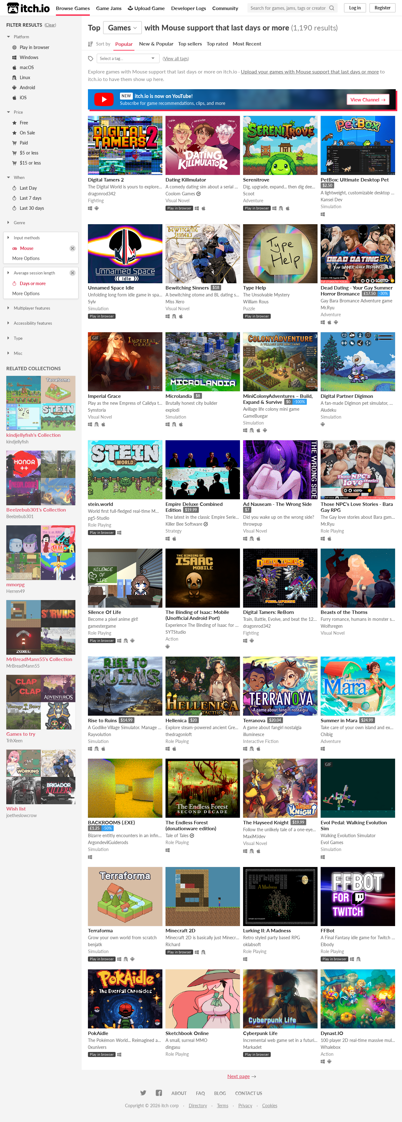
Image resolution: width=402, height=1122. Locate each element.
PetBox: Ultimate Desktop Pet (355, 179)
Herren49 (15, 591)
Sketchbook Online (187, 1033)
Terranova (254, 720)
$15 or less (26, 162)
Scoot (248, 193)
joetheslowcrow (21, 815)
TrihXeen (14, 740)
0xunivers (97, 1047)
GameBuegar (255, 416)
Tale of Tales (177, 835)
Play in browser (30, 47)
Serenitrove (256, 179)
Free (20, 122)
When (15, 177)
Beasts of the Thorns (344, 612)
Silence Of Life (104, 612)
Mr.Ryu (327, 307)
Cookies (269, 1105)
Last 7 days (26, 198)
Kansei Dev (331, 199)
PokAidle (98, 1033)
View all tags (176, 58)
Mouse (22, 248)
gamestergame (102, 626)
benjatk (95, 944)
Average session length (30, 272)
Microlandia (179, 396)
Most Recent (247, 43)
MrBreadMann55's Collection (39, 659)
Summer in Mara (339, 720)
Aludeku (328, 410)
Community (225, 8)
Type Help (254, 287)
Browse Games (73, 8)
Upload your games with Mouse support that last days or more (310, 71)
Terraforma (100, 930)
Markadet (252, 1047)
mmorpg (15, 584)
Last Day (24, 188)
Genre (15, 222)
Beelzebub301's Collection (36, 509)
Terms (222, 1105)
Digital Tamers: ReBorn (268, 612)
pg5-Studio (98, 518)
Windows (25, 57)
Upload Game (146, 8)
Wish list (16, 808)
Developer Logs (188, 8)
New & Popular (156, 43)
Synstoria (97, 410)
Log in (355, 7)
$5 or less (25, 152)
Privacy (245, 1105)
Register (382, 7)
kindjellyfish (17, 441)
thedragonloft (179, 734)
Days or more (29, 283)
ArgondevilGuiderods (108, 842)
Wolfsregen (332, 626)
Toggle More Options (40, 258)
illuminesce (253, 734)
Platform (17, 36)
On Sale (23, 132)
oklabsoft (252, 944)
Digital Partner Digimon (347, 396)
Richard (173, 944)
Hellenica (176, 720)
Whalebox (330, 1047)
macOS (23, 67)
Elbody (327, 944)
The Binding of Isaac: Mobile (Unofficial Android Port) (197, 615)
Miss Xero (175, 301)
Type (14, 338)
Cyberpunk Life (260, 1033)
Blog (220, 1093)
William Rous (256, 301)
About (179, 1093)
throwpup (252, 524)
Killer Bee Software (184, 524)
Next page (238, 1076)
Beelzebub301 (20, 516)
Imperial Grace (104, 396)
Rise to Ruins (102, 720)
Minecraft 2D (180, 930)
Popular (124, 44)
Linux (21, 77)
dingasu (173, 1047)
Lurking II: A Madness (267, 930)
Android (23, 87)
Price (14, 112)
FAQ (200, 1093)
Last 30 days (28, 208)
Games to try (20, 734)
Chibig (327, 734)
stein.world (100, 504)
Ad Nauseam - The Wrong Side (277, 504)
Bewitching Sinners (187, 287)
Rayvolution (99, 734)
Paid (20, 142)
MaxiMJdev (254, 836)
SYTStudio (176, 632)
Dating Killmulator (186, 179)
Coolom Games (180, 193)
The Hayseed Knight (266, 822)
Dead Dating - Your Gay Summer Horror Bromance (357, 290)
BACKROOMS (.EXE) (111, 822)
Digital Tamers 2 (106, 179)
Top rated (217, 43)
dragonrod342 (102, 193)
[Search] (332, 8)
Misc (14, 353)
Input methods (23, 237)
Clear (50, 24)
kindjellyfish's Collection (33, 435)
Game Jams (109, 8)
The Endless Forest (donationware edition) (191, 825)
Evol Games (332, 842)
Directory (198, 1105)
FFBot (327, 930)
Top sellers (190, 43)
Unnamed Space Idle (111, 287)
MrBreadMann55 (23, 666)
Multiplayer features (28, 308)
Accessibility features (29, 323)
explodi (172, 410)
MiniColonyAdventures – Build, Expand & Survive (278, 399)
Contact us (248, 1093)
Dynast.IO (332, 1033)
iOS (19, 97)
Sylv (92, 301)
